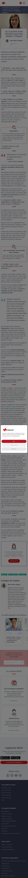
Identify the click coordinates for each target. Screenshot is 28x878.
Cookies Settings (14, 445)
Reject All (14, 448)
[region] (14, 439)
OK (14, 441)
